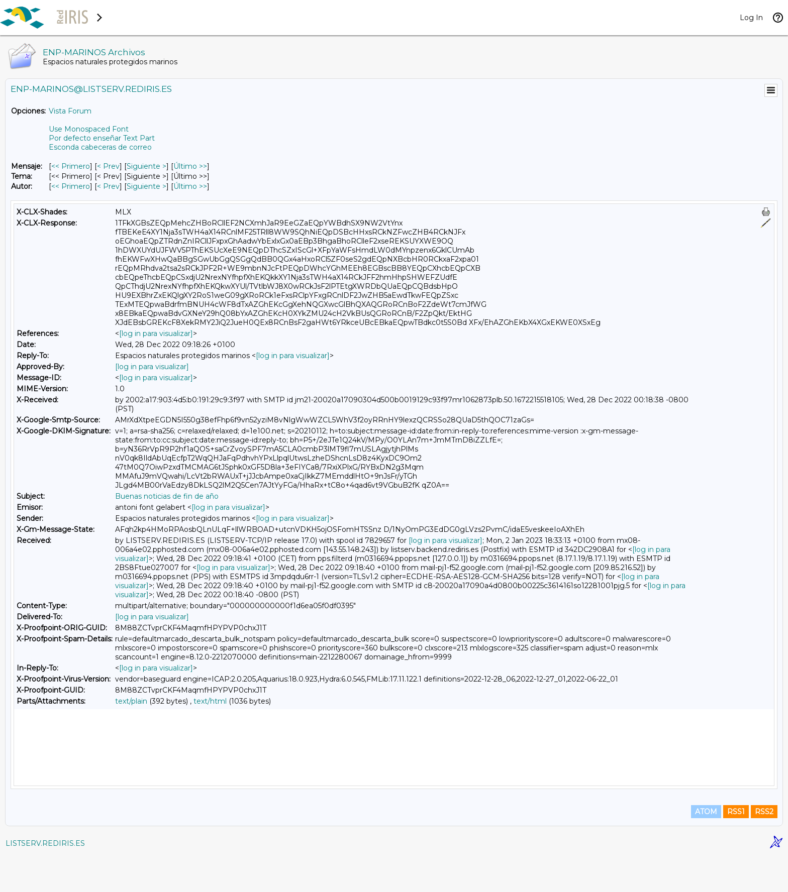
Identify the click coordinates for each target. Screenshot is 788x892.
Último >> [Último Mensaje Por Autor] (190, 186)
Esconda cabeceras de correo (100, 147)
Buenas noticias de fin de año (167, 496)
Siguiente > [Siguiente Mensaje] (146, 166)
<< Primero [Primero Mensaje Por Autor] (70, 186)
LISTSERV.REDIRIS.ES (45, 879)
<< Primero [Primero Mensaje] (70, 166)
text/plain (131, 701)
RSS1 (736, 847)
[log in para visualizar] (156, 333)
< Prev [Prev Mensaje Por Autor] (108, 186)
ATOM (706, 847)
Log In (751, 17)
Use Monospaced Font (89, 129)
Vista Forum (70, 111)
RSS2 (764, 847)
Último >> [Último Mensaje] (190, 166)
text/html (210, 701)
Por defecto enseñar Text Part (102, 138)
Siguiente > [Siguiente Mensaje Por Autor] (146, 186)
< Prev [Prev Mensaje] (108, 166)
